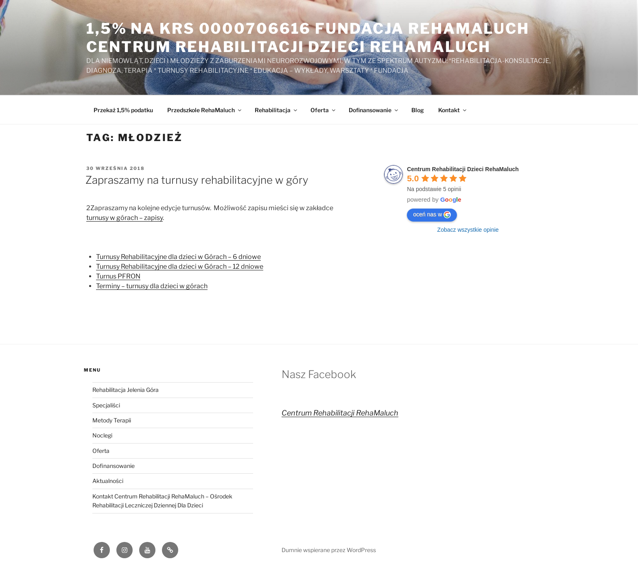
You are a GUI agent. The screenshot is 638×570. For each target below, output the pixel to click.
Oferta (323, 110)
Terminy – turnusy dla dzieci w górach (152, 286)
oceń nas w (432, 214)
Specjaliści (106, 405)
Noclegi (102, 435)
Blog (417, 110)
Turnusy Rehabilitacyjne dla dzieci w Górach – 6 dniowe (178, 257)
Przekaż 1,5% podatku (123, 110)
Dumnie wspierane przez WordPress (329, 549)
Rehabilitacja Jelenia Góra (125, 389)
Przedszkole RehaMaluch (205, 110)
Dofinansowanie (374, 110)
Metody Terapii (111, 420)
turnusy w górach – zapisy (124, 218)
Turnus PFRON (118, 276)
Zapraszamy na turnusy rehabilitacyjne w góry (196, 180)
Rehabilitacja (276, 110)
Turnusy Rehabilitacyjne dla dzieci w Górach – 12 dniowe (179, 266)
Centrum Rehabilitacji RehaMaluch (340, 413)
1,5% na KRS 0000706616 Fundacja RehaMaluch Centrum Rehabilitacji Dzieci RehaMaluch (307, 38)
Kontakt (453, 110)
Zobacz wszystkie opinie (468, 229)
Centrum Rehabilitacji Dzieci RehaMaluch (463, 169)
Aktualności (107, 480)
